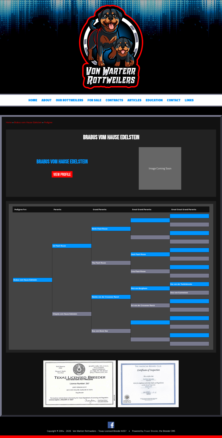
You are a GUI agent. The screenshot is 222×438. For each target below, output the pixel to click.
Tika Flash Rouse (99, 263)
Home (32, 100)
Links (189, 100)
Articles (134, 100)
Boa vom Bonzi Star (100, 331)
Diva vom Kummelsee (179, 293)
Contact (174, 100)
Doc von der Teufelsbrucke (181, 284)
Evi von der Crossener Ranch (143, 305)
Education (154, 100)
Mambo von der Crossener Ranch (105, 297)
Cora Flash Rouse (138, 271)
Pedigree (48, 122)
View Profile (62, 174)
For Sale (94, 100)
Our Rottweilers (69, 100)
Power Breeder (151, 431)
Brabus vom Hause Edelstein (28, 122)
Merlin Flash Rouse (99, 229)
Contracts (114, 100)
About (46, 100)
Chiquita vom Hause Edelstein (65, 314)
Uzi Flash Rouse (59, 246)
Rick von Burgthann (139, 288)
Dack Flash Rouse (138, 254)
